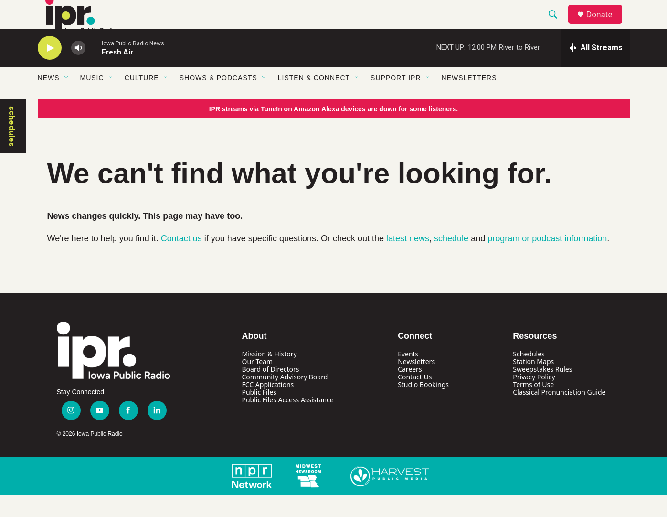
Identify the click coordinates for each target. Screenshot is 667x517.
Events (408, 375)
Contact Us (415, 398)
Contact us (181, 260)
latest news (407, 260)
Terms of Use (533, 405)
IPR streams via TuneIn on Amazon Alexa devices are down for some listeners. (333, 130)
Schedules (528, 375)
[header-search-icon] (558, 25)
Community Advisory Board (285, 398)
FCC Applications (268, 405)
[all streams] (595, 69)
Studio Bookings (423, 405)
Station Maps (533, 383)
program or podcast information (547, 260)
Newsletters (469, 99)
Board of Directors (270, 390)
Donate (605, 25)
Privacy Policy (534, 398)
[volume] (78, 69)
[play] (49, 69)
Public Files (259, 413)
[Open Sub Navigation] (67, 99)
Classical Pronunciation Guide (559, 413)
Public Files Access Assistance (288, 421)
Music (92, 99)
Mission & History (269, 375)
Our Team (257, 383)
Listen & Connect (314, 99)
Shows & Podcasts (218, 99)
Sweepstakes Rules (542, 390)
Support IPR (396, 99)
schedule (451, 260)
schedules (12, 148)
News (49, 99)
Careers (410, 390)
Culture (142, 99)
